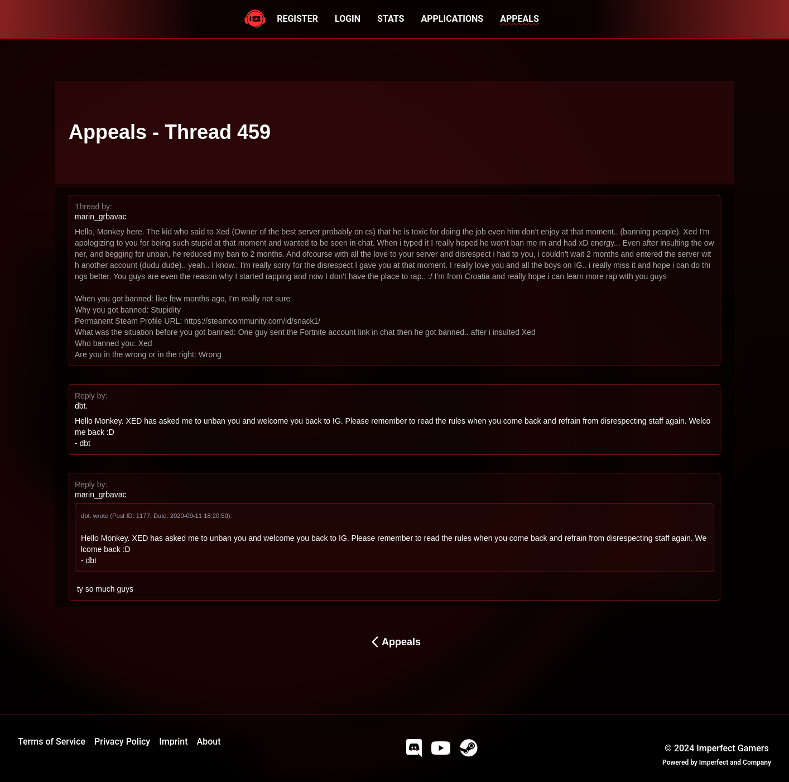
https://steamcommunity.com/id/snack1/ (252, 320)
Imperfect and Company (735, 762)
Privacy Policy (122, 741)
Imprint (173, 741)
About (209, 741)
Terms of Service (51, 741)
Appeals (394, 642)
